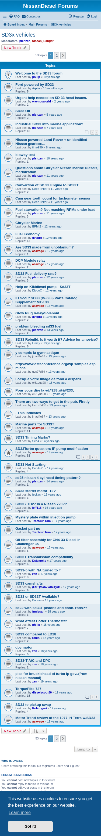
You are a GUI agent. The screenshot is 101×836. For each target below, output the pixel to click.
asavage (38, 250)
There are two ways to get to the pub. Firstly (52, 402)
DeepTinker (39, 188)
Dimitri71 (38, 468)
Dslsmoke (39, 560)
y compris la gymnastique (37, 353)
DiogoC (37, 290)
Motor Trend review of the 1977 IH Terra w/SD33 (55, 718)
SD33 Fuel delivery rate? (36, 274)
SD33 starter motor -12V (35, 491)
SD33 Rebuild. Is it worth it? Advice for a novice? (56, 339)
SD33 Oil (22, 111)
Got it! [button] (30, 826)
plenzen (24, 40)
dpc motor (24, 647)
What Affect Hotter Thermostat (41, 621)
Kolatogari (39, 708)
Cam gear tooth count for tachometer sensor (52, 198)
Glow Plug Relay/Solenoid (37, 313)
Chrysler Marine (28, 223)
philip (36, 77)
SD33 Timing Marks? (32, 437)
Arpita (36, 88)
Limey (36, 343)
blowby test (25, 155)
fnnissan (38, 611)
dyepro (37, 237)
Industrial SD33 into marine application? (49, 124)
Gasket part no (27, 528)
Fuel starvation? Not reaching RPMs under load (55, 210)
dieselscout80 (42, 692)
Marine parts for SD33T (34, 424)
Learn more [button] (20, 812)
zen (34, 573)
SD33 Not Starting (30, 465)
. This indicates (28, 413)
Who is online (12, 760)
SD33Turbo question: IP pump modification (51, 449)
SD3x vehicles (18, 35)
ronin (36, 637)
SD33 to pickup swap (33, 705)
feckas (36, 494)
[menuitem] (14, 16)
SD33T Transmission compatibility (44, 557)
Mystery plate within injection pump (45, 517)
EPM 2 (36, 226)
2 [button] (57, 55)
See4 (35, 441)
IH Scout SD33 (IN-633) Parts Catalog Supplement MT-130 (46, 300)
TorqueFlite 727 (28, 689)
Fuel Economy (27, 234)
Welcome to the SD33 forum (38, 73)
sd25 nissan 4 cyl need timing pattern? (48, 478)
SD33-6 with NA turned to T (38, 570)
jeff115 (36, 507)
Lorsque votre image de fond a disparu (48, 379)
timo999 (37, 147)
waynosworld (41, 101)
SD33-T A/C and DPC (32, 661)
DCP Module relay (30, 260)
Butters (36, 600)
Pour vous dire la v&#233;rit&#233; (44, 390)
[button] (63, 55)
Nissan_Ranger (43, 40)
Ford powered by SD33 (34, 85)
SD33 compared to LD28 (35, 634)
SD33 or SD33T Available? (37, 597)
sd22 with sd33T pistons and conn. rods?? (51, 608)
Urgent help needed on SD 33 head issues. (51, 98)
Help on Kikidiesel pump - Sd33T (42, 287)
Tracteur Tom (41, 520)
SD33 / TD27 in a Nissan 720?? (41, 504)
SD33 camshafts (29, 583)
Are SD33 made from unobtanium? (44, 247)
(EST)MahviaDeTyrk (46, 587)
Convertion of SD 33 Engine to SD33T (46, 185)
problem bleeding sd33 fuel (38, 326)
